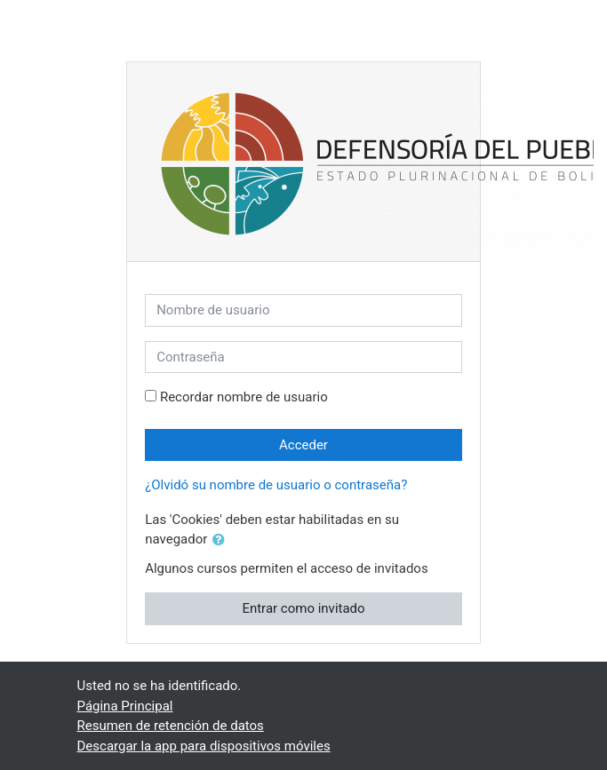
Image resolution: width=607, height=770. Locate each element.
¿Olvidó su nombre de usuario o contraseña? (276, 485)
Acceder (303, 445)
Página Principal (125, 706)
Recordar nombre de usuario (244, 397)
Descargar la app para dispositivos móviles (204, 746)
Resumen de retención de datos (170, 726)
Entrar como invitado (303, 608)
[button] (222, 540)
